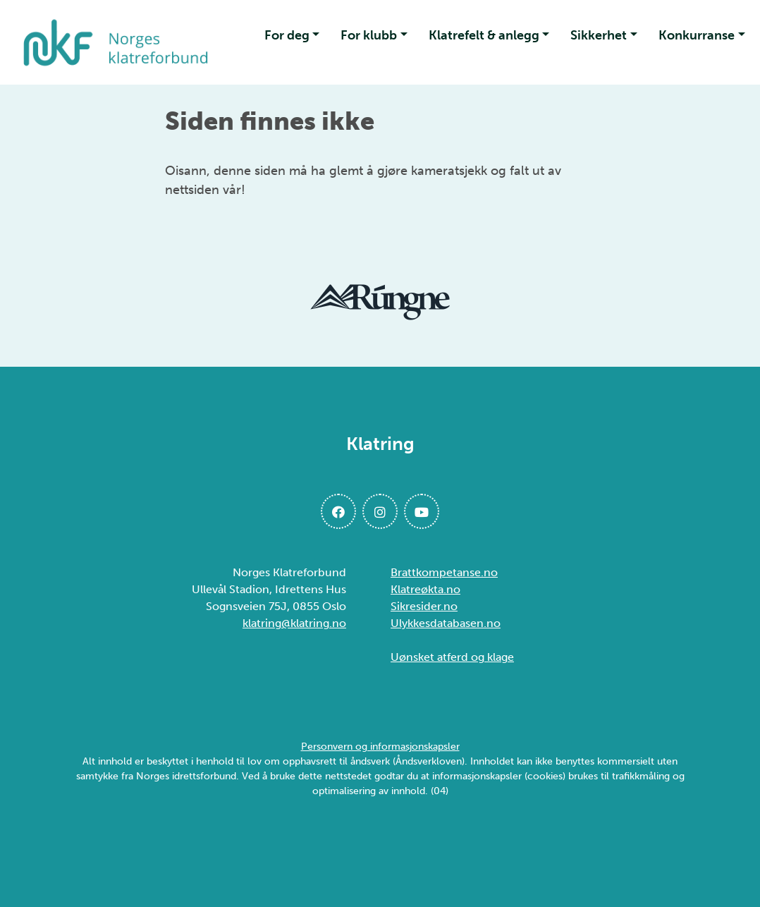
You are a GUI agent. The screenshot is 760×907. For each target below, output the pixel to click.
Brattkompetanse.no (444, 572)
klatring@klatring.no (294, 623)
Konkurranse (696, 35)
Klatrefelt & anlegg (484, 35)
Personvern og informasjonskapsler (380, 747)
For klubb (369, 35)
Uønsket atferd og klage (452, 657)
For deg (286, 35)
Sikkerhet (598, 35)
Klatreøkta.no (425, 589)
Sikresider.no (424, 606)
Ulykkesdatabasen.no (446, 623)
